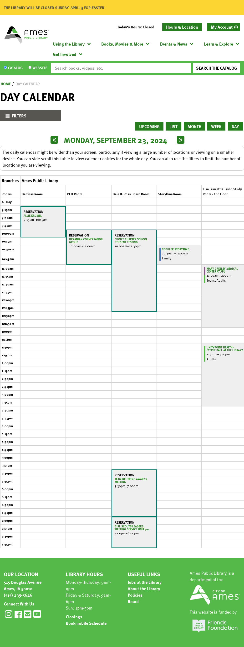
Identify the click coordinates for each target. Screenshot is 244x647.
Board (133, 601)
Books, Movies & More (122, 44)
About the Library (144, 588)
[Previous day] (54, 140)
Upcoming (149, 126)
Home (6, 84)
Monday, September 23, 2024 (115, 140)
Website (39, 68)
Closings (74, 616)
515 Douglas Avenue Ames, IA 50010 (22, 585)
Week (216, 126)
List (173, 126)
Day (235, 126)
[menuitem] (223, 27)
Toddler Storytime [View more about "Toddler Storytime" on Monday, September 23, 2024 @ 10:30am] (175, 249)
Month (194, 126)
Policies (135, 595)
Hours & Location (182, 27)
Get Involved (64, 54)
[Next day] (180, 140)
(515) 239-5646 (18, 595)
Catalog (15, 68)
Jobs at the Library (145, 582)
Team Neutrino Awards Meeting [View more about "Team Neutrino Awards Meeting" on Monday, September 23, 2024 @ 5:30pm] (131, 480)
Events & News (173, 44)
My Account (222, 27)
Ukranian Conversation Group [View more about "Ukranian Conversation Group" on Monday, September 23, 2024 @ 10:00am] (86, 240)
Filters (14, 116)
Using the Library (69, 44)
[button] (137, 27)
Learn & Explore (218, 44)
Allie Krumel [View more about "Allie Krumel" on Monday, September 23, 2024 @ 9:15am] (33, 215)
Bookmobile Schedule (86, 623)
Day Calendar (27, 84)
